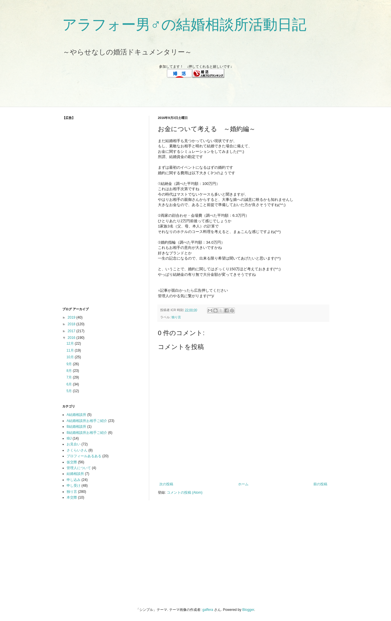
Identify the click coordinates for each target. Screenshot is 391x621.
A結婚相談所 (76, 415)
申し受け (74, 486)
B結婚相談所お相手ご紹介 (87, 433)
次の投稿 (166, 484)
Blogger (248, 610)
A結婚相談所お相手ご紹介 (87, 421)
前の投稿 (320, 484)
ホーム (243, 484)
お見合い (74, 444)
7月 (69, 377)
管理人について (79, 468)
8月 (69, 371)
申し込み (74, 480)
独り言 (176, 317)
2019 (72, 317)
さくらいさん (77, 450)
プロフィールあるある (84, 456)
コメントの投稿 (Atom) (184, 492)
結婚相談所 (75, 474)
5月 (69, 391)
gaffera (207, 610)
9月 (69, 364)
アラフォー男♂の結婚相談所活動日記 (184, 24)
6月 (69, 384)
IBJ (69, 438)
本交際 (72, 497)
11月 (70, 350)
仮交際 (72, 462)
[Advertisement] (195, 92)
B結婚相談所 (76, 427)
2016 (72, 338)
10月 (70, 357)
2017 (72, 331)
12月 (70, 343)
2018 (72, 324)
